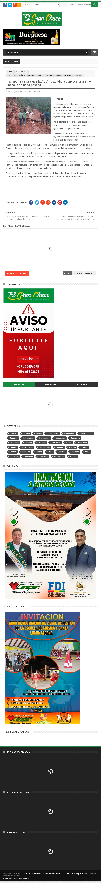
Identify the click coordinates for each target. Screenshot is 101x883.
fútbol (68, 443)
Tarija (87, 452)
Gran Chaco (82, 443)
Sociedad (75, 452)
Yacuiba (73, 456)
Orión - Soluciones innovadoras (16, 878)
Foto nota (42, 443)
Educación (75, 438)
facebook (89, 273)
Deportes (13, 438)
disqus (67, 273)
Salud (50, 452)
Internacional (27, 447)
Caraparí (13, 434)
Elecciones (14, 443)
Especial (28, 443)
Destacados (60, 438)
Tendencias (43, 456)
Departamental (86, 434)
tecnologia (14, 456)
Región (39, 452)
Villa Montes (21, 72)
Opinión (72, 447)
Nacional (59, 447)
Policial (85, 447)
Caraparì (26, 434)
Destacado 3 (44, 438)
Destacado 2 (28, 438)
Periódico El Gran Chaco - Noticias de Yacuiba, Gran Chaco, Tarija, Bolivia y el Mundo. (53, 874)
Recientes (27, 92)
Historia (13, 447)
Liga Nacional (44, 447)
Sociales (62, 452)
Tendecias (29, 456)
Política (13, 452)
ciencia (39, 434)
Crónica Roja (53, 434)
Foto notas (56, 443)
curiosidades (69, 434)
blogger (78, 273)
